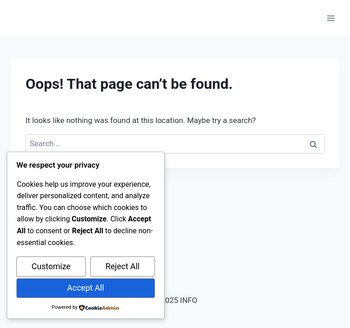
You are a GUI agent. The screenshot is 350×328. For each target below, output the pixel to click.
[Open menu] (330, 18)
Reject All (122, 266)
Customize (50, 266)
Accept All (85, 287)
